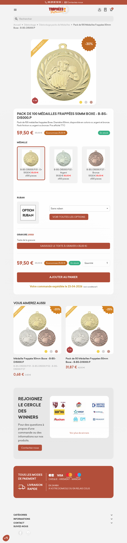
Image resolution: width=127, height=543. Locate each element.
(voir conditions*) (90, 286)
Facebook (20, 533)
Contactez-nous (73, 2)
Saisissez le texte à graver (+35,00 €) (63, 245)
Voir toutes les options (68, 216)
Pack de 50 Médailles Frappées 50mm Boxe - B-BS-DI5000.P (87, 360)
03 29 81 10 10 (52, 2)
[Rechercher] (63, 19)
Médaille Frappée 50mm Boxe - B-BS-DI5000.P (34, 360)
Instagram (28, 533)
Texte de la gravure (26, 240)
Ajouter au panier (63, 277)
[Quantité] (101, 263)
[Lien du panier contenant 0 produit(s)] (111, 9)
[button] (6, 538)
